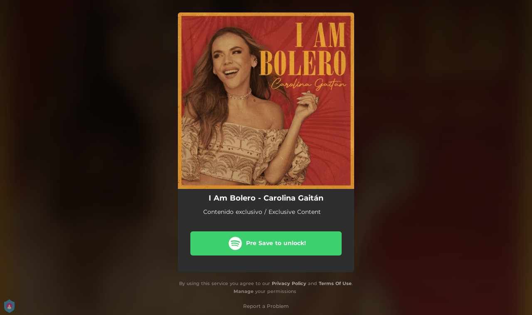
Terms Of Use (335, 283)
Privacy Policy (289, 283)
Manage (244, 291)
